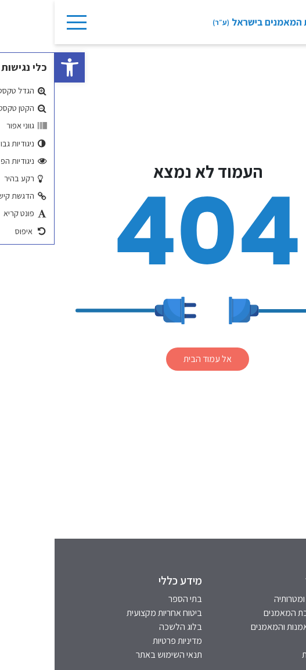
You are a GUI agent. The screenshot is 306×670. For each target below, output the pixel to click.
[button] (15, 67)
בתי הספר (130, 599)
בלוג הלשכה (126, 627)
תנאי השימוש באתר (114, 654)
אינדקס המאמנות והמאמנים (244, 627)
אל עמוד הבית (153, 359)
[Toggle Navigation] (21, 22)
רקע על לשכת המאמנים (250, 613)
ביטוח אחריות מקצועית (109, 613)
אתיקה (280, 641)
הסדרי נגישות (269, 654)
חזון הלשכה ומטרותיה (255, 599)
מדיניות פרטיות (122, 641)
